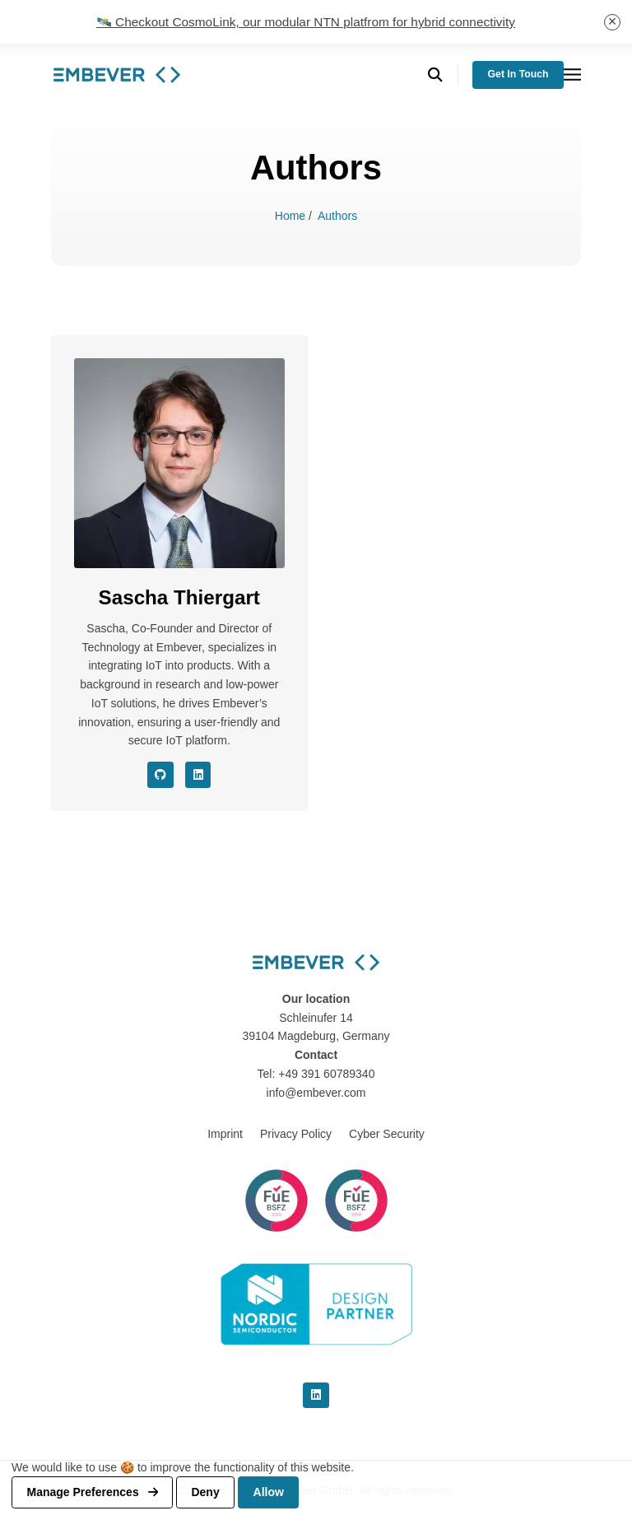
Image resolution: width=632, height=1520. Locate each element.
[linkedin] (316, 1395)
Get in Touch (518, 74)
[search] (443, 75)
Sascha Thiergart (179, 597)
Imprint (225, 1133)
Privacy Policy (296, 1133)
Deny (205, 1492)
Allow (268, 1492)
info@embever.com (316, 1092)
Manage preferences (92, 1492)
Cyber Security (387, 1133)
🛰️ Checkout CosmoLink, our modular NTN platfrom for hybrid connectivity (305, 22)
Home (292, 215)
